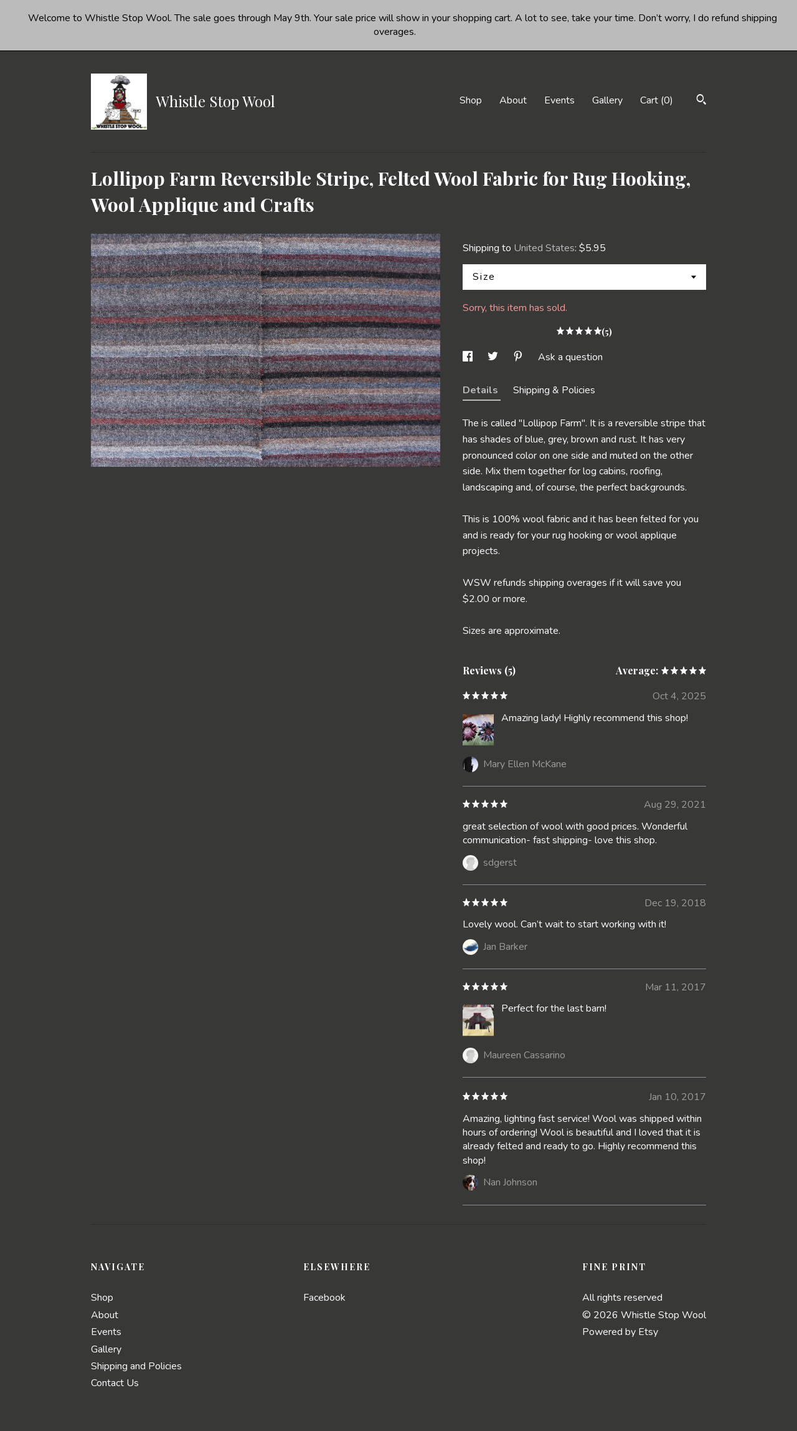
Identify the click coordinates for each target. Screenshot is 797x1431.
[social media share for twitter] (494, 357)
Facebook (324, 1297)
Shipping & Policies (554, 390)
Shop (471, 100)
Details (482, 390)
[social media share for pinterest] (519, 357)
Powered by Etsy (620, 1332)
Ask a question (570, 357)
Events (559, 100)
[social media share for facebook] (469, 357)
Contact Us (115, 1383)
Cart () (656, 100)
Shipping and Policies (136, 1366)
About (513, 100)
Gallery (607, 100)
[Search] (701, 101)
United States (544, 248)
